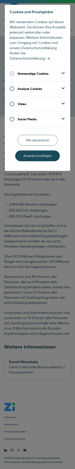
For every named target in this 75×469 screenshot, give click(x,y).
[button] (37, 73)
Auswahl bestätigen (37, 156)
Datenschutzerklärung (27, 58)
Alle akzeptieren (37, 140)
